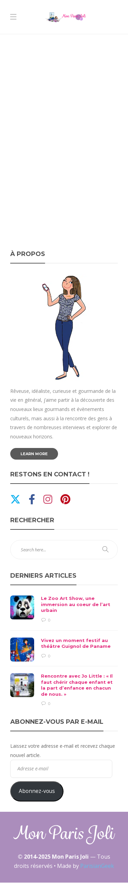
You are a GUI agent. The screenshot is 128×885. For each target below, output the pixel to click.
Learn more (34, 453)
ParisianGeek (97, 866)
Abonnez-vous (37, 791)
